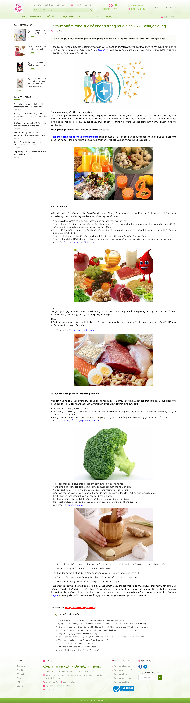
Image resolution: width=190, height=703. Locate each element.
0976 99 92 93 (137, 5)
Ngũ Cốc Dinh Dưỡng (30, 16)
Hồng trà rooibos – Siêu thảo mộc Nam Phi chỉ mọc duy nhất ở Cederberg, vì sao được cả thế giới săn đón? (103, 627)
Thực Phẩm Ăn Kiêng (72, 16)
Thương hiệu (110, 16)
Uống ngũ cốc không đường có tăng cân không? (78, 650)
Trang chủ (37, 5)
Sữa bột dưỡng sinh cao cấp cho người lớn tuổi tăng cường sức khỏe (29, 133)
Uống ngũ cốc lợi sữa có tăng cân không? (75, 643)
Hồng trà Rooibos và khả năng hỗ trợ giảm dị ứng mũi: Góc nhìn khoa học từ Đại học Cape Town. (98, 630)
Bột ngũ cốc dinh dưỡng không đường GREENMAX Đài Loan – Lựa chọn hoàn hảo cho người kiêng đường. (102, 637)
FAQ (79, 5)
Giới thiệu (49, 5)
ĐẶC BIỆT (93, 16)
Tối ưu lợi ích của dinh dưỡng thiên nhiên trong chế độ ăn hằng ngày (29, 105)
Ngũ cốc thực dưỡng (73, 505)
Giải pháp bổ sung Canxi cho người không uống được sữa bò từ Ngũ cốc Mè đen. (92, 620)
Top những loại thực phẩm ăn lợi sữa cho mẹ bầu (30, 152)
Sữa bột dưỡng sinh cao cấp (82, 330)
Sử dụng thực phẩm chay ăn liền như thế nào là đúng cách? (83, 640)
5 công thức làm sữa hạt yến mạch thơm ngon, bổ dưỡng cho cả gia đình (30, 114)
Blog (71, 5)
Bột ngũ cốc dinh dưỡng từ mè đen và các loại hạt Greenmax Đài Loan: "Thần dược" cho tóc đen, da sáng (102, 623)
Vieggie (54, 595)
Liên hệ (88, 5)
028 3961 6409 (138, 9)
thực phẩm (103, 49)
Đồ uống (51, 16)
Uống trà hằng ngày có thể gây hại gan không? (78, 633)
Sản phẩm (61, 5)
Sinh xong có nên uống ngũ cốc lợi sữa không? (77, 647)
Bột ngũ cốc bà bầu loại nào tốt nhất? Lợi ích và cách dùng (28, 143)
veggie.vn (50, 690)
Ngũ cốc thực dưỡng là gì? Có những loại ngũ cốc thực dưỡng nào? (30, 124)
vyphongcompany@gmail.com (59, 686)
